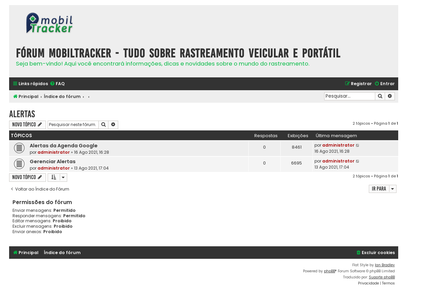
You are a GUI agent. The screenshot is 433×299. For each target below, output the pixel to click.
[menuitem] (57, 84)
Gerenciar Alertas (53, 161)
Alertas (22, 114)
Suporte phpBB (382, 277)
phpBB (329, 271)
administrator (53, 152)
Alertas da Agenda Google (64, 145)
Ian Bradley (385, 265)
